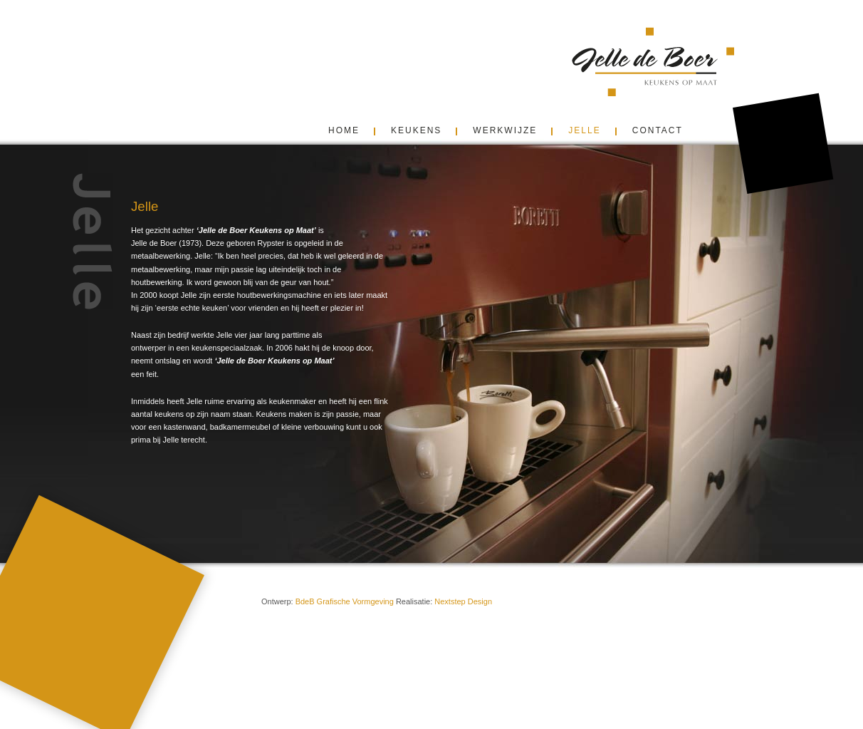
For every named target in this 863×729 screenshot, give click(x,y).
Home (344, 130)
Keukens (416, 130)
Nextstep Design (463, 601)
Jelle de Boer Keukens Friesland (678, 61)
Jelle (584, 130)
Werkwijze (505, 130)
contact (657, 130)
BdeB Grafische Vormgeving (344, 601)
